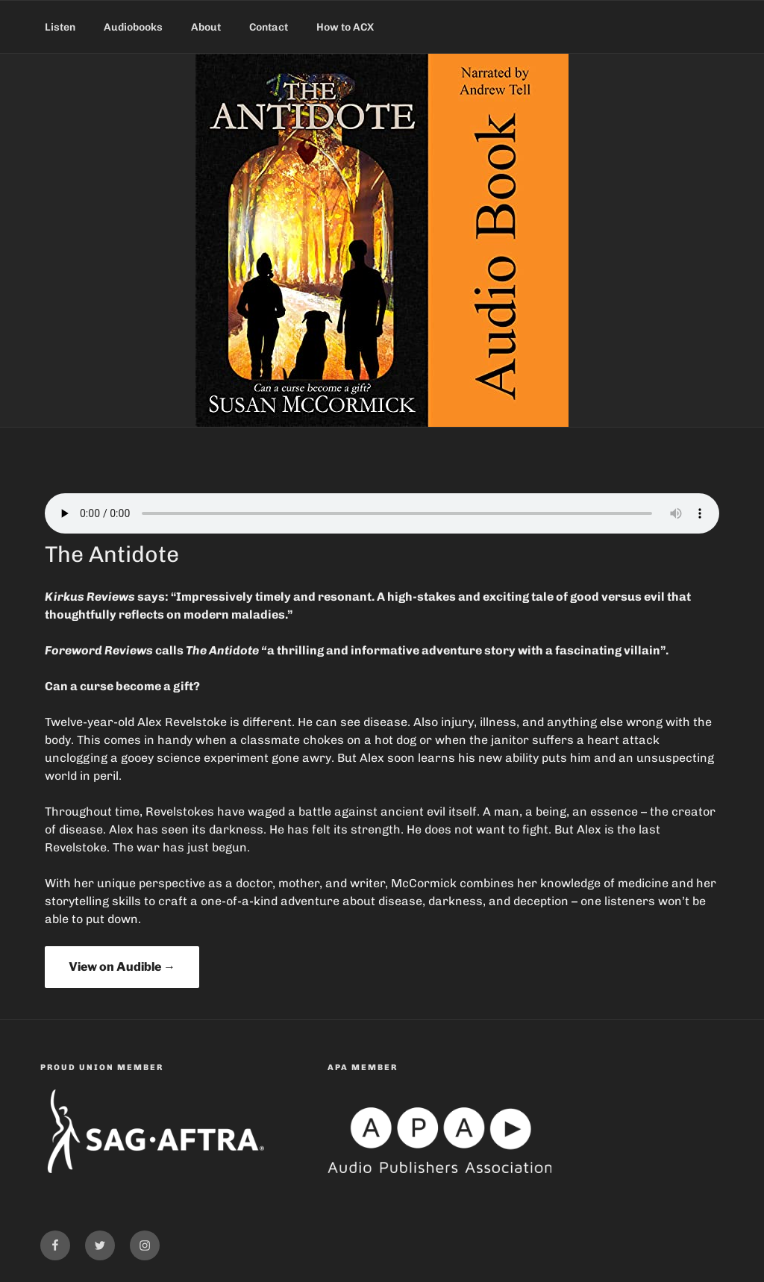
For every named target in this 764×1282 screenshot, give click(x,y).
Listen (60, 27)
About (206, 27)
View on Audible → (122, 967)
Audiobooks (133, 27)
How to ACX (345, 27)
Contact (268, 27)
